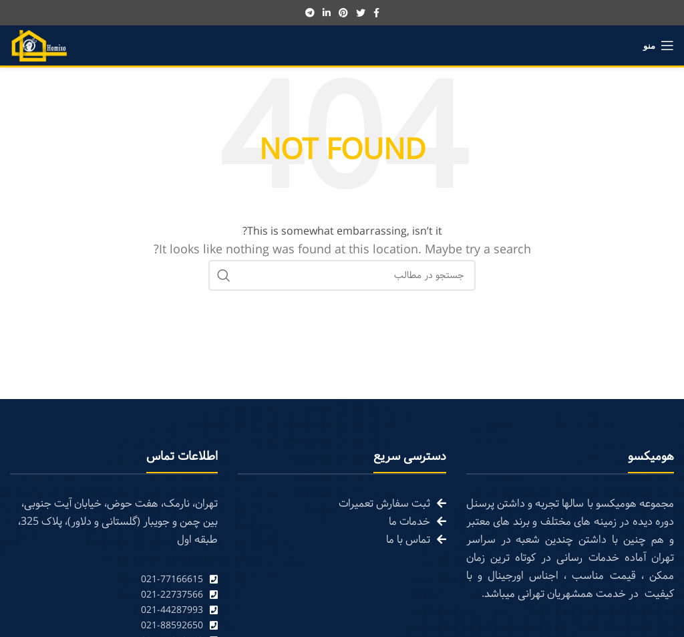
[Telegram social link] (310, 12)
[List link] (114, 580)
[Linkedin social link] (327, 12)
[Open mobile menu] (659, 45)
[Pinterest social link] (343, 12)
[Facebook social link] (376, 12)
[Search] (342, 275)
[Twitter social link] (360, 12)
